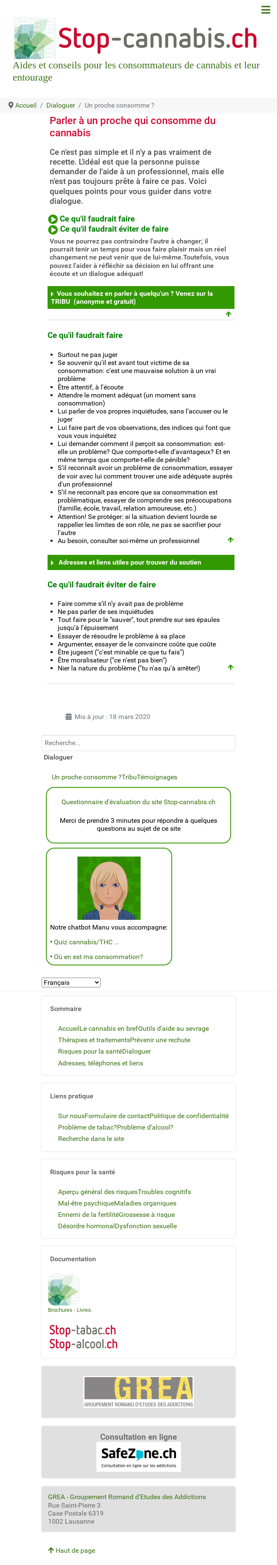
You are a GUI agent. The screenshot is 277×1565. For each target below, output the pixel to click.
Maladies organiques (145, 1203)
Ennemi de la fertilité (88, 1215)
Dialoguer (136, 1051)
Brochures (60, 1310)
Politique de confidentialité (189, 1116)
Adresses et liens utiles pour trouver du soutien (130, 562)
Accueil (69, 1028)
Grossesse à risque (147, 1215)
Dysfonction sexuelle (146, 1226)
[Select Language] (71, 982)
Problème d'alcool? (145, 1127)
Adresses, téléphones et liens (100, 1063)
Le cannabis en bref (109, 1028)
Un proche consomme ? (87, 777)
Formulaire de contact (117, 1116)
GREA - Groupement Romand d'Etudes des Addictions (127, 1497)
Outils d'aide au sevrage (173, 1028)
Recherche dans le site (91, 1139)
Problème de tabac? (87, 1127)
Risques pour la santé (90, 1051)
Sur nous (71, 1116)
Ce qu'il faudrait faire (97, 219)
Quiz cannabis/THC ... (86, 942)
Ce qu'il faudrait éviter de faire (114, 229)
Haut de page (71, 1550)
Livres (84, 1310)
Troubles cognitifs (164, 1192)
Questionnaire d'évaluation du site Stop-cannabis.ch (138, 802)
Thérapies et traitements (94, 1040)
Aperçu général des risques (98, 1192)
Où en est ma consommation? (98, 957)
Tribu (129, 777)
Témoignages (157, 777)
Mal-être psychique (86, 1203)
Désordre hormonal (86, 1226)
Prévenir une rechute (160, 1040)
